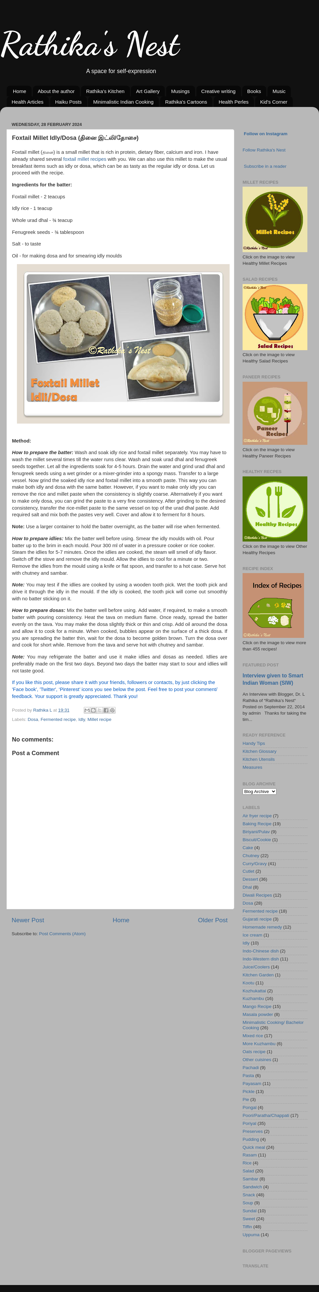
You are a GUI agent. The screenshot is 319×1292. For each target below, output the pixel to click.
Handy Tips (254, 743)
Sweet (249, 1218)
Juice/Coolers (256, 966)
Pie (246, 1099)
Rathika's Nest (89, 44)
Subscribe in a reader (265, 166)
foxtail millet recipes (84, 159)
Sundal (250, 1210)
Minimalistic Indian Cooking (123, 102)
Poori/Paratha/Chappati (266, 1115)
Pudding (251, 1139)
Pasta (248, 1075)
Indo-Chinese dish (261, 950)
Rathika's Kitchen (105, 91)
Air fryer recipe (257, 815)
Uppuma (251, 1234)
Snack (249, 1194)
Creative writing (218, 91)
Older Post (213, 920)
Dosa (33, 719)
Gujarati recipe (257, 919)
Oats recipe (254, 1051)
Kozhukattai (254, 990)
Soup (248, 1202)
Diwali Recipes (257, 895)
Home (19, 91)
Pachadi (251, 1067)
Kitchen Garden (258, 974)
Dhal (247, 887)
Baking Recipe (257, 823)
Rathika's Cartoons (186, 102)
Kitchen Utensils (259, 759)
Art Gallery (148, 91)
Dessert (250, 879)
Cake (248, 847)
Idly (81, 719)
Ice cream (252, 935)
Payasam (252, 1083)
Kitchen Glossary (259, 751)
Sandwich (252, 1186)
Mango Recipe (257, 1006)
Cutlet (248, 871)
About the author (56, 91)
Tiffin (247, 1226)
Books (254, 91)
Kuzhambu (253, 998)
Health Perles (234, 102)
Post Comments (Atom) (62, 933)
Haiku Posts (68, 102)
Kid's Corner (273, 102)
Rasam (250, 1154)
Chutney (251, 855)
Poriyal (249, 1123)
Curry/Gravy (255, 863)
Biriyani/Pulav (256, 831)
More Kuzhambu (259, 1043)
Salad (248, 1170)
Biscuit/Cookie (257, 839)
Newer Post (28, 920)
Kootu (248, 982)
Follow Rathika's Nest (264, 150)
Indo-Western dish (261, 958)
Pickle (249, 1091)
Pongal (250, 1107)
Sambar (250, 1178)
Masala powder (258, 1014)
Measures (252, 767)
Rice (247, 1162)
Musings (180, 91)
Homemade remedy (262, 927)
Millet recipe (99, 719)
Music (278, 91)
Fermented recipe (58, 719)
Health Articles (28, 102)
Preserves (253, 1131)
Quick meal (254, 1147)
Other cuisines (257, 1059)
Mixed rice (253, 1035)
